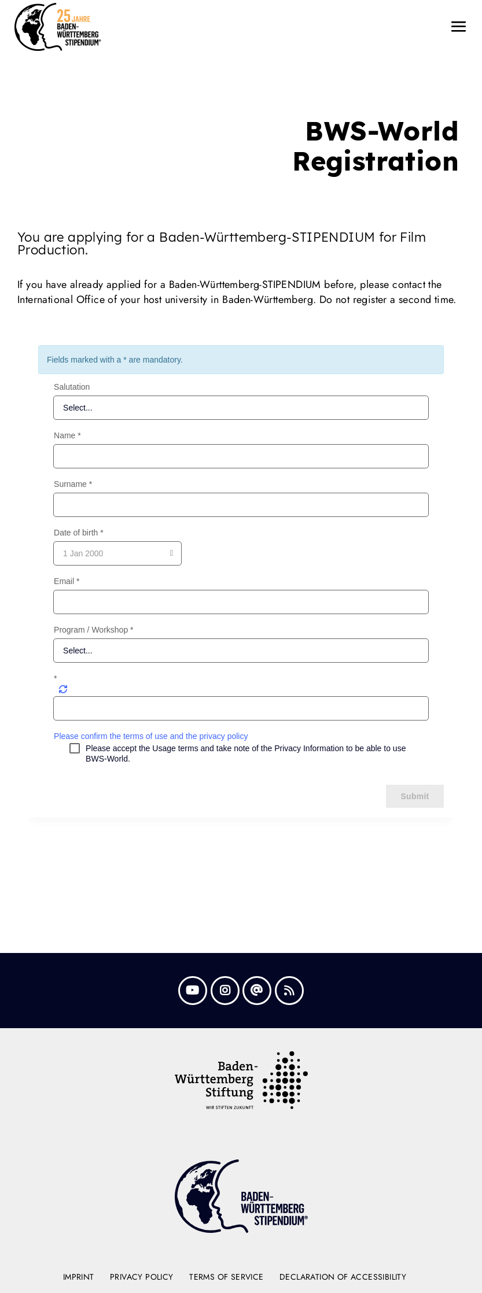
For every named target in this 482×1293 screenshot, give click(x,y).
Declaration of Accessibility (342, 1277)
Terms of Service (226, 1277)
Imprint (78, 1277)
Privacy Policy (142, 1277)
